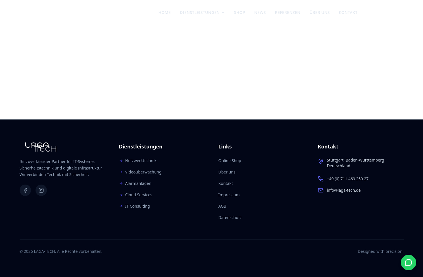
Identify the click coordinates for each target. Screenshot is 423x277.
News (260, 12)
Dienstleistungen (202, 12)
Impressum (229, 194)
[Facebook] (370, 12)
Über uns (319, 12)
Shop (239, 12)
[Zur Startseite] (46, 12)
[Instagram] (380, 12)
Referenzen (288, 12)
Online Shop (229, 160)
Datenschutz (230, 217)
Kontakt (348, 12)
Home (164, 12)
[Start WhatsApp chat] (408, 262)
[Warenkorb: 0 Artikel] (398, 12)
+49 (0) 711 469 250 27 (348, 178)
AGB (222, 206)
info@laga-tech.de (344, 190)
